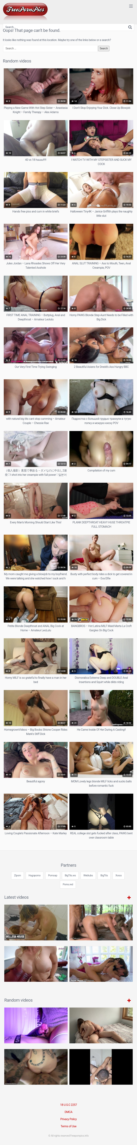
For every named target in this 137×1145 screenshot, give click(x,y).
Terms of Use (69, 1126)
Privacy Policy (68, 1119)
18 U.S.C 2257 (68, 1105)
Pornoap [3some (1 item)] (52, 875)
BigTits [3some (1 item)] (104, 875)
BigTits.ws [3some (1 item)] (70, 875)
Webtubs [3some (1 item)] (88, 875)
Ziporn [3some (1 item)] (17, 875)
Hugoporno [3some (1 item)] (34, 875)
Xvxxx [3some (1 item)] (118, 875)
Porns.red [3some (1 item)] (68, 884)
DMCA (68, 1112)
